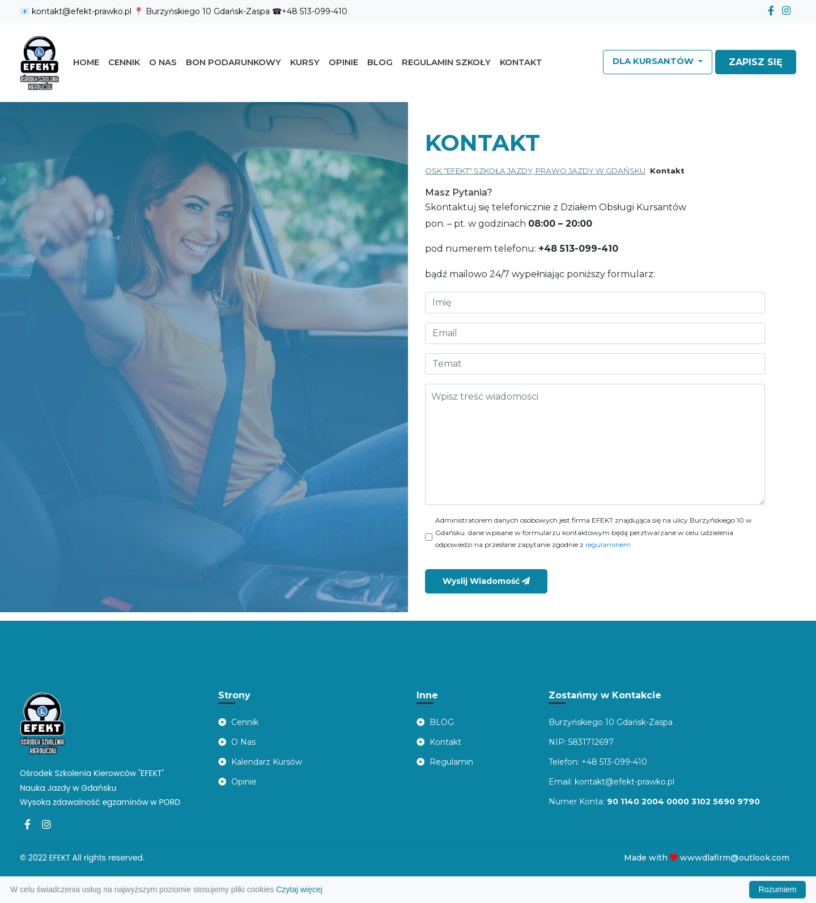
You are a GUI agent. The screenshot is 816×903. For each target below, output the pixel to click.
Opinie (343, 62)
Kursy (305, 62)
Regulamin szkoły (446, 62)
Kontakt (521, 62)
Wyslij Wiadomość (486, 581)
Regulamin (444, 762)
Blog (380, 62)
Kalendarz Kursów (260, 762)
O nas (163, 62)
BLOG (435, 722)
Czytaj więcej (299, 889)
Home (88, 61)
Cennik (124, 62)
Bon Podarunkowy (233, 62)
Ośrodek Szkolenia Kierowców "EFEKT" (92, 773)
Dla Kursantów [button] (654, 61)
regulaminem (608, 544)
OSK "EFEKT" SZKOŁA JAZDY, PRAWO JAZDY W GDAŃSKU (535, 170)
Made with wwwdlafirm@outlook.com (706, 858)
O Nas (237, 742)
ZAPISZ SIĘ (756, 62)
